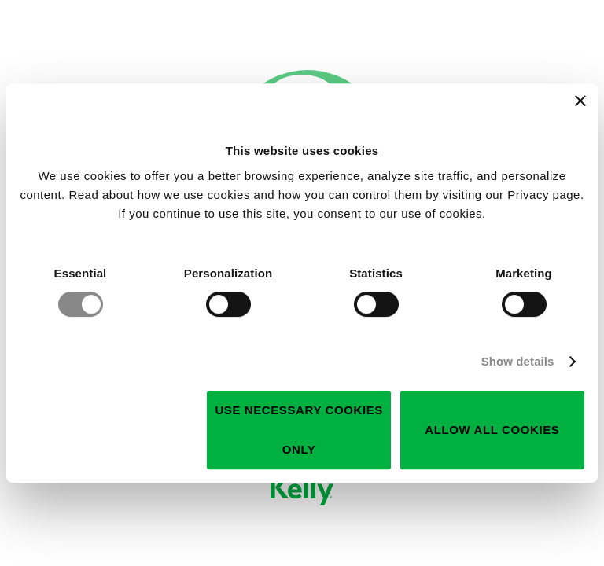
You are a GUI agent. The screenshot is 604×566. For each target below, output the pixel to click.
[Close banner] (580, 100)
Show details (517, 361)
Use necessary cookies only (298, 429)
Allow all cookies (492, 429)
